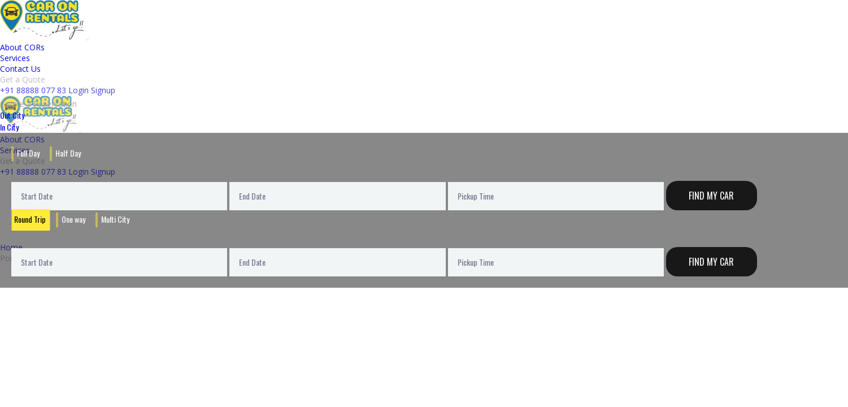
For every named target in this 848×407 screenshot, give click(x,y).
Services (15, 58)
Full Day (28, 153)
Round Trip (30, 219)
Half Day (68, 153)
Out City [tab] (12, 115)
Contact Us (20, 68)
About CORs (22, 47)
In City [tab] (9, 127)
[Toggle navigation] (87, 39)
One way (73, 219)
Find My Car (711, 195)
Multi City (115, 219)
